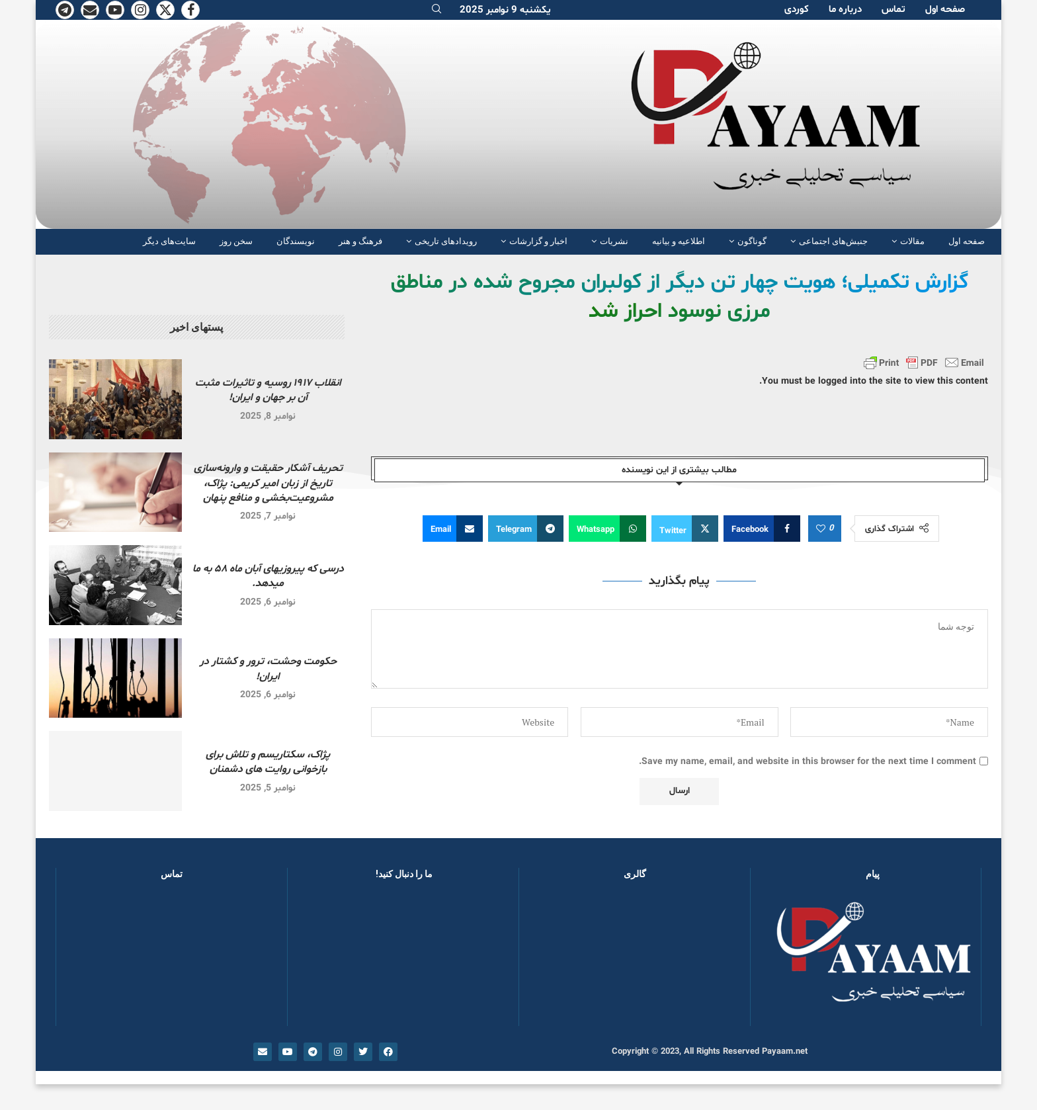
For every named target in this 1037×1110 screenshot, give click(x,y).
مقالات (912, 241)
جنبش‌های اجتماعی (833, 241)
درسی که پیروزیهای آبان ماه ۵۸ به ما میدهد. (268, 576)
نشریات (614, 241)
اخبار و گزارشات (538, 241)
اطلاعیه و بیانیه (678, 241)
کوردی (796, 10)
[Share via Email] (453, 528)
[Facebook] (190, 10)
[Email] (90, 10)
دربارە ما (845, 10)
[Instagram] (140, 10)
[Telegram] (65, 10)
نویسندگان (295, 241)
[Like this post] (820, 529)
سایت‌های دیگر (169, 241)
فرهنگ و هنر (360, 241)
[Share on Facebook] (762, 528)
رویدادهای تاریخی (446, 241)
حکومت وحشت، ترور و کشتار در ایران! (268, 668)
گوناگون (752, 241)
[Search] (436, 10)
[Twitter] (165, 10)
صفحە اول (945, 10)
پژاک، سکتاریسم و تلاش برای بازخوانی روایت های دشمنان (268, 762)
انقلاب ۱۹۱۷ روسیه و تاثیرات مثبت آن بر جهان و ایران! (268, 390)
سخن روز (236, 241)
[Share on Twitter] (684, 528)
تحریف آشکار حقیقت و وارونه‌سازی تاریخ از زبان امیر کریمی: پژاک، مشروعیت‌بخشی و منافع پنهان (268, 483)
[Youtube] (115, 10)
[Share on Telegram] (525, 528)
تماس (893, 10)
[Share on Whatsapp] (607, 528)
